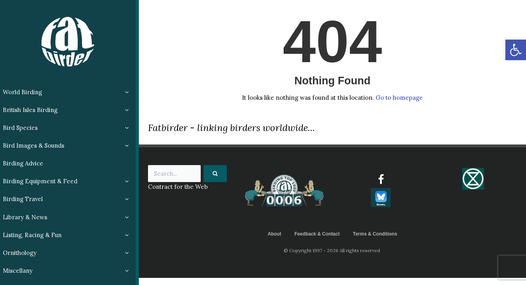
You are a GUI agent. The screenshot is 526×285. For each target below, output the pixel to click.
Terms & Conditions (375, 234)
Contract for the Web (178, 187)
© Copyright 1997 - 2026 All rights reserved (332, 250)
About (274, 234)
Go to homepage (399, 97)
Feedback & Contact (317, 234)
